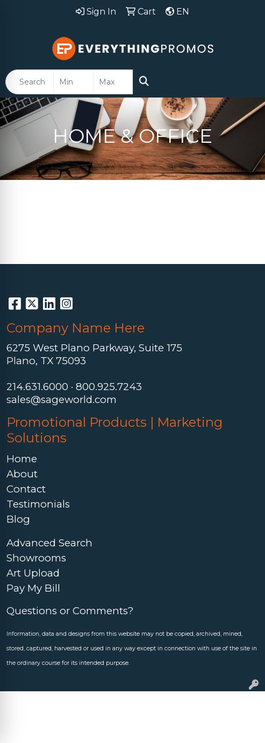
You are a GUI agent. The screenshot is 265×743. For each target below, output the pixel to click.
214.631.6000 (37, 386)
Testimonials (38, 504)
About (22, 474)
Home (21, 459)
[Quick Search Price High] (113, 82)
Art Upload (33, 573)
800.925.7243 (109, 386)
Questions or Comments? (69, 611)
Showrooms (36, 558)
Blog (18, 519)
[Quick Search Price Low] (73, 82)
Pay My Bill (33, 588)
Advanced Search (49, 543)
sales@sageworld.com (61, 399)
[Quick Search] (29, 82)
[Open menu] (243, 82)
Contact (26, 489)
